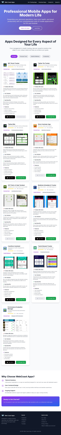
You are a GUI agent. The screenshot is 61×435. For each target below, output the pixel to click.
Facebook (24, 417)
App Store (10, 116)
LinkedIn (23, 421)
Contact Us (50, 2)
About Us (57, 2)
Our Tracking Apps (32, 2)
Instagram (24, 419)
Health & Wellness (35, 56)
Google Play (51, 116)
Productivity (46, 56)
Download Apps (42, 2)
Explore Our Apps (25, 28)
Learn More (37, 28)
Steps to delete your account (48, 425)
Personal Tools (23, 56)
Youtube (23, 423)
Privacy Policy (44, 423)
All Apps (14, 56)
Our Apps (43, 417)
